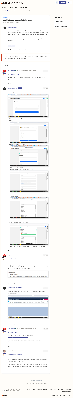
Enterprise (60, 389)
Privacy (68, 395)
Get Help (4, 7)
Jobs (55, 389)
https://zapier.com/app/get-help (16, 341)
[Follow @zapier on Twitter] (17, 390)
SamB (9, 350)
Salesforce (11, 46)
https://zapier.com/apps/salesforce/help (18, 337)
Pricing (29, 389)
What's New (24, 7)
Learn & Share (13, 7)
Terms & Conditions (30, 383)
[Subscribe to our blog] (14, 390)
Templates (68, 389)
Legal (63, 395)
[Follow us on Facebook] (8, 390)
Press (50, 389)
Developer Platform (42, 389)
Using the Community (60, 23)
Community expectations (61, 26)
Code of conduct (59, 21)
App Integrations (66, 391)
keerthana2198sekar (12, 27)
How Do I (13, 10)
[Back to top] (70, 381)
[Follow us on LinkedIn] (11, 390)
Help (34, 389)
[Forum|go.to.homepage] (12, 2)
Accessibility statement (41, 383)
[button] (62, 2)
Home (2, 10)
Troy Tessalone (11, 70)
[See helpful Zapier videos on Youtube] (19, 390)
